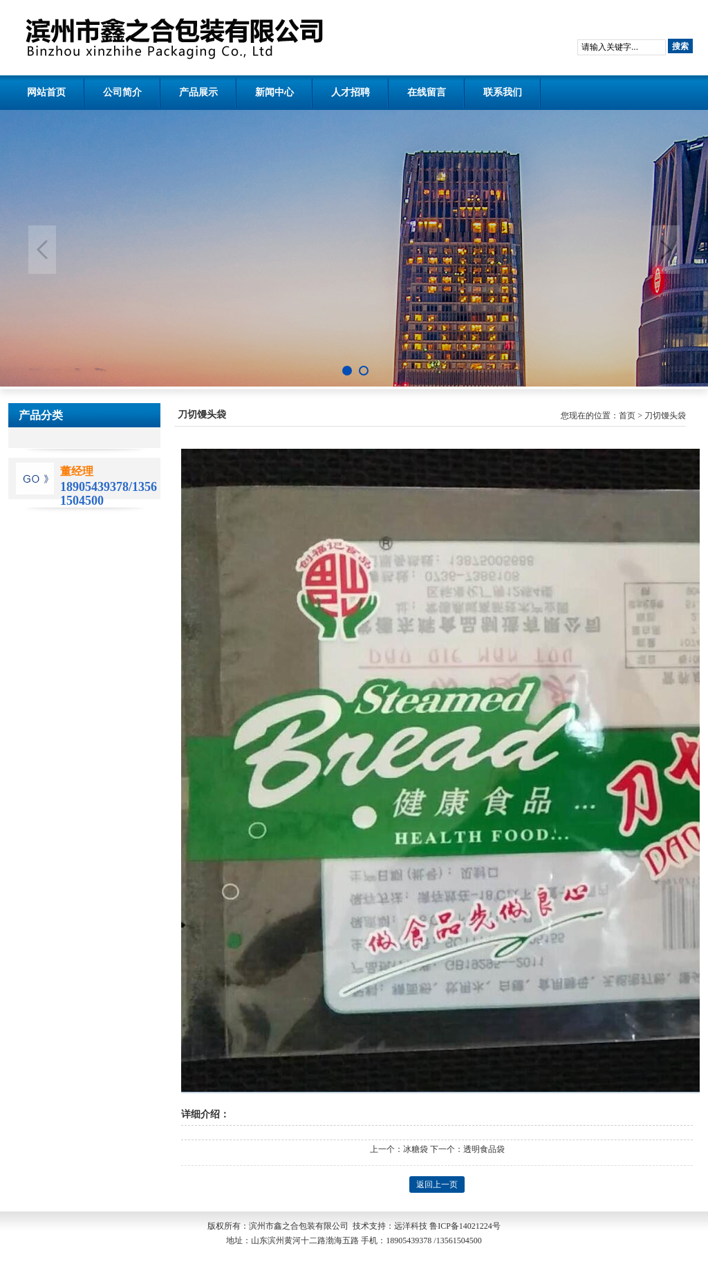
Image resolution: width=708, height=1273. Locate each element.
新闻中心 (274, 92)
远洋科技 (410, 1226)
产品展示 (198, 92)
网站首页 (46, 92)
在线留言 (426, 92)
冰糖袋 (415, 1149)
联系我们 (502, 92)
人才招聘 (350, 92)
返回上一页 (437, 1184)
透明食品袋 (484, 1149)
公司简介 (122, 92)
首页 (627, 415)
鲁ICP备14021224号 (465, 1226)
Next (666, 249)
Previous (42, 249)
